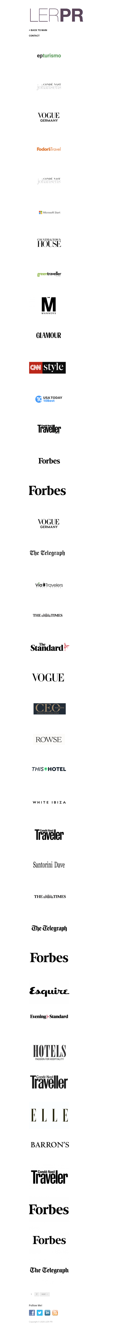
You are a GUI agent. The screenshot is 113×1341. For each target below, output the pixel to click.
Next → (45, 1294)
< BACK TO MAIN (38, 30)
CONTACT (34, 36)
